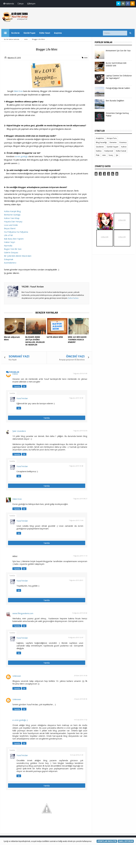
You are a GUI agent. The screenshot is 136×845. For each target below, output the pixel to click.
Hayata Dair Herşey (13, 221)
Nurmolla (8, 245)
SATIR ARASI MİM (54, 337)
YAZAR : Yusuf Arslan (33, 286)
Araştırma (100, 138)
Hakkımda (8, 3)
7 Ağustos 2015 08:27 (80, 498)
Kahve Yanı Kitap (11, 218)
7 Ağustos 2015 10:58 (76, 465)
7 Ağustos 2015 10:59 (76, 397)
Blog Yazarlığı (101, 142)
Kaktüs (99, 151)
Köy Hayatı (13, 359)
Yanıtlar (12, 393)
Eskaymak (8, 259)
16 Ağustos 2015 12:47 (75, 637)
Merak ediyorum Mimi (14, 337)
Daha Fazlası (73, 298)
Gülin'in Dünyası (11, 252)
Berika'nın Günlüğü (12, 214)
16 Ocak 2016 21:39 (76, 754)
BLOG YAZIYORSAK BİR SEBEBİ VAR (116, 64)
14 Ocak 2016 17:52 (80, 719)
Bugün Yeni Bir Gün (12, 249)
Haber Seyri (9, 242)
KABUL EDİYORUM (126, 841)
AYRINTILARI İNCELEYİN (106, 841)
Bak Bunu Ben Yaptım (14, 238)
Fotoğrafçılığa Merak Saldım (118, 88)
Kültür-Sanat (121, 151)
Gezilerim (100, 146)
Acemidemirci (10, 262)
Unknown (16, 675)
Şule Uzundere (19, 430)
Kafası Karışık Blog (12, 211)
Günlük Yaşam (112, 146)
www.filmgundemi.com (22, 612)
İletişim (31, 3)
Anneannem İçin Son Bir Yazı (118, 50)
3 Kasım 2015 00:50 (80, 698)
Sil (24, 385)
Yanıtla (17, 385)
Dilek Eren (18, 91)
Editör (15, 373)
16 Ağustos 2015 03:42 (79, 612)
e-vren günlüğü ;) (20, 719)
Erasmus (123, 142)
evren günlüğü (21, 156)
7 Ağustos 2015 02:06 (80, 430)
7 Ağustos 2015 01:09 (80, 373)
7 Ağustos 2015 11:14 (80, 555)
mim (84, 57)
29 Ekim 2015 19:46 (80, 675)
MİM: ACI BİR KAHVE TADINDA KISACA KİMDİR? (77, 339)
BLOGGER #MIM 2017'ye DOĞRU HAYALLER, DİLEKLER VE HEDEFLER (36, 340)
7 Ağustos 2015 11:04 (76, 520)
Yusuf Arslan (22, 397)
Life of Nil (8, 235)
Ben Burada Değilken (115, 100)
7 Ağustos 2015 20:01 (76, 580)
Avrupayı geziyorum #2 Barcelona (72, 359)
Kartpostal (109, 151)
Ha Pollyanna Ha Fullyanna (16, 231)
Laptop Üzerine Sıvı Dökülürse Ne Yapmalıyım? (119, 76)
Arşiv (21, 3)
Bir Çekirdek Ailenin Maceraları (17, 255)
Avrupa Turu (112, 138)
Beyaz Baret (10, 228)
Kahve (123, 146)
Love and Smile (11, 225)
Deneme (113, 142)
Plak (97, 155)
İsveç (111, 155)
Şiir (117, 155)
